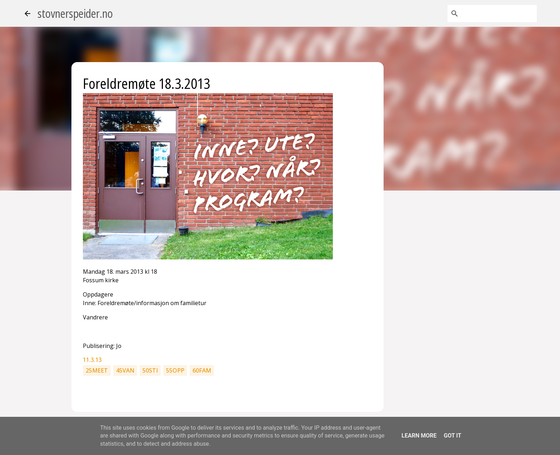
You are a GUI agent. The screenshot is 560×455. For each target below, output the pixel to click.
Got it (452, 435)
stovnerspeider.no (75, 13)
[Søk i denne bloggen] (499, 13)
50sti (150, 370)
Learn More (418, 435)
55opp (175, 370)
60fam (201, 370)
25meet (97, 370)
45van (125, 370)
